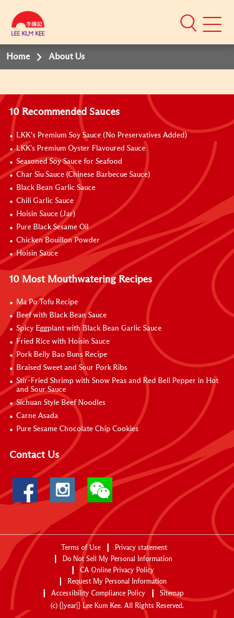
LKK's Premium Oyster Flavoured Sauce (80, 148)
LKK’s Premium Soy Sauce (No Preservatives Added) (101, 135)
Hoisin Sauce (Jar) (46, 214)
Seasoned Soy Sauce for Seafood (69, 162)
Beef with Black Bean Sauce (61, 315)
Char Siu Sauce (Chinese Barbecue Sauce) (83, 175)
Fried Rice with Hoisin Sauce (63, 342)
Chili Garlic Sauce (45, 201)
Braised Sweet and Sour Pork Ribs (71, 368)
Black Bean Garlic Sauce (55, 188)
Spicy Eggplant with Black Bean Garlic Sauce (89, 328)
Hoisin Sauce (37, 253)
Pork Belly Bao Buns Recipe (61, 355)
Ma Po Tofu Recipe (47, 302)
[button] (188, 23)
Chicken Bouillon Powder (58, 240)
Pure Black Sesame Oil (52, 227)
